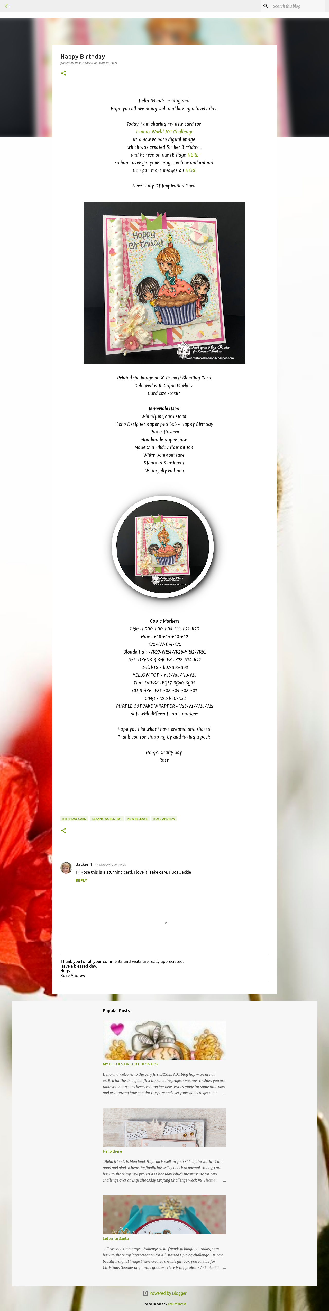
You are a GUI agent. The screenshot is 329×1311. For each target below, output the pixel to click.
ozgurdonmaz (177, 1303)
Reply (81, 880)
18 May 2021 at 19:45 (110, 864)
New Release (137, 818)
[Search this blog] (298, 6)
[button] (63, 73)
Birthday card (74, 818)
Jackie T (84, 864)
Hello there (112, 1151)
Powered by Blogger (164, 1293)
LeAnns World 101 (107, 818)
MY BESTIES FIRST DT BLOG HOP (131, 1064)
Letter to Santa (116, 1239)
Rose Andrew (164, 818)
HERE (192, 155)
